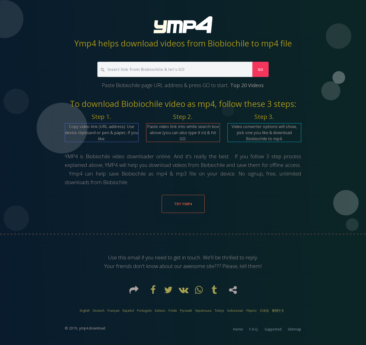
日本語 (264, 310)
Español (128, 310)
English (85, 310)
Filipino (251, 310)
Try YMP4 (183, 203)
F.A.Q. (253, 329)
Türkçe (219, 310)
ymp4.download (92, 328)
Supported (273, 329)
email (134, 257)
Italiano (160, 310)
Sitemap (294, 329)
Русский (186, 310)
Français (113, 310)
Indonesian (235, 310)
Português (144, 310)
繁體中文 (278, 310)
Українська (203, 310)
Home (238, 329)
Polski (173, 310)
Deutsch (98, 310)
